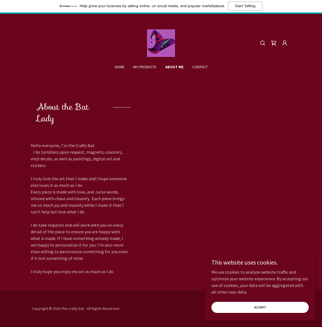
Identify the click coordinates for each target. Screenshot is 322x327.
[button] (284, 43)
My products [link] (144, 66)
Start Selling (245, 6)
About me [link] (174, 66)
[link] (161, 42)
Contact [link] (200, 66)
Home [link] (119, 66)
